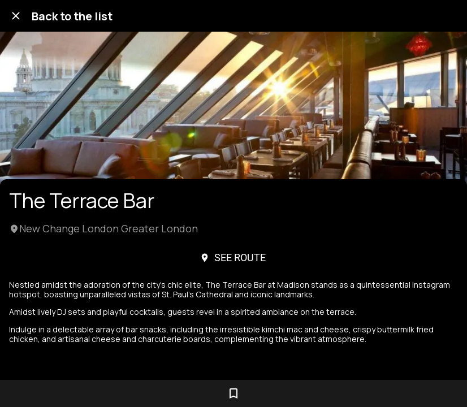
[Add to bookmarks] (233, 393)
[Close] (16, 16)
